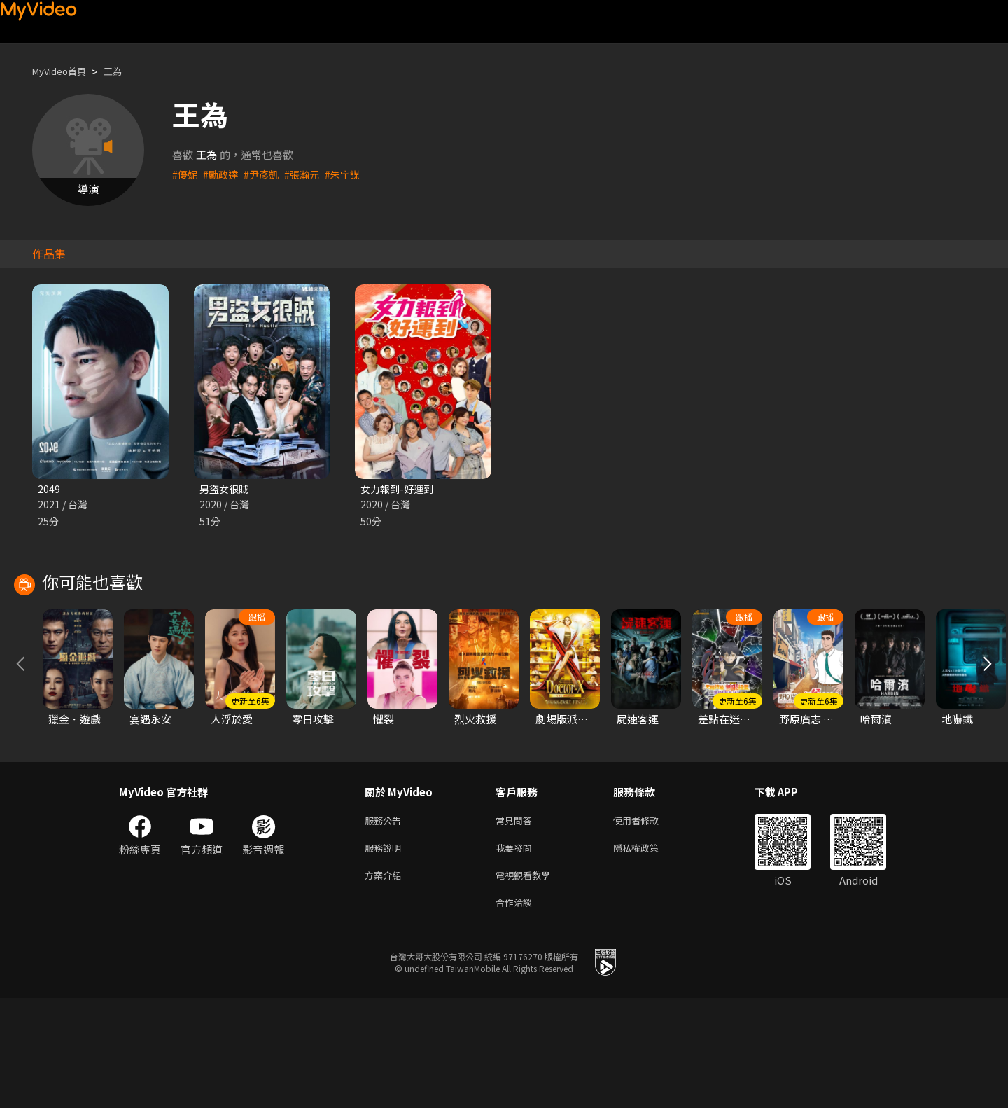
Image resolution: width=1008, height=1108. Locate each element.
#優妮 (185, 174)
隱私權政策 (648, 952)
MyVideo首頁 (64, 71)
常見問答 (517, 922)
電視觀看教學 (527, 981)
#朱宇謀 (351, 174)
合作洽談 (517, 1011)
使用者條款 (648, 922)
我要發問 (517, 952)
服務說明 (386, 952)
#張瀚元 (308, 174)
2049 (49, 489)
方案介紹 (386, 981)
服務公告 (386, 922)
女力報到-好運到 (399, 489)
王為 (123, 71)
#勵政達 (222, 174)
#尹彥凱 (265, 174)
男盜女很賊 (226, 489)
